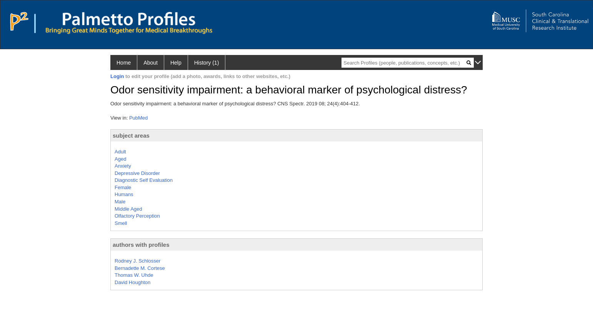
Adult (120, 152)
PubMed (138, 118)
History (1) (206, 63)
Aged (120, 159)
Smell (121, 223)
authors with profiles (141, 244)
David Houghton (132, 282)
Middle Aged (128, 209)
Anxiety (123, 166)
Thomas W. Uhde (134, 275)
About (150, 63)
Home (124, 63)
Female (123, 187)
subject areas (131, 135)
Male (120, 202)
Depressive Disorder (137, 173)
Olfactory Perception (137, 216)
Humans (124, 194)
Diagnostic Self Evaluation (144, 180)
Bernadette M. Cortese (140, 268)
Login (117, 76)
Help (176, 63)
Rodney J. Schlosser (137, 261)
